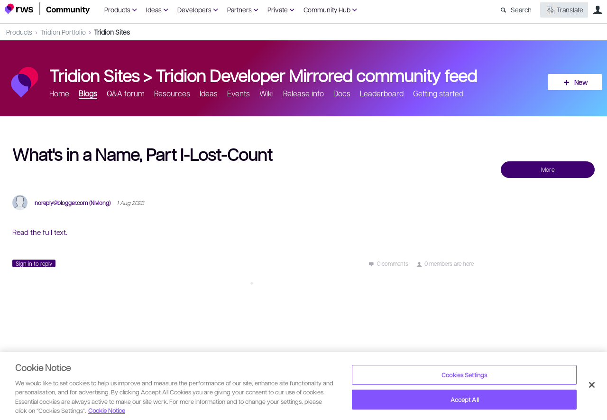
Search (521, 9)
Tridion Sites (112, 32)
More (548, 169)
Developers (194, 9)
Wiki (266, 93)
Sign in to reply (34, 263)
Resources (172, 93)
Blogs (88, 93)
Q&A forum (126, 93)
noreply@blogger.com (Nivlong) (72, 202)
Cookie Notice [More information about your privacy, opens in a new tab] (106, 410)
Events (238, 93)
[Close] (591, 384)
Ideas (154, 9)
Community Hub (327, 9)
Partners (239, 9)
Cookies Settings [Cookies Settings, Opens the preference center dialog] (464, 375)
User (597, 10)
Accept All (464, 399)
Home (59, 93)
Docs (341, 93)
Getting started (438, 93)
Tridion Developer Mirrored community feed (316, 75)
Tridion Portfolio (63, 32)
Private (277, 9)
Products (117, 9)
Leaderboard (382, 93)
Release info (303, 93)
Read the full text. (39, 232)
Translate (564, 10)
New (581, 82)
